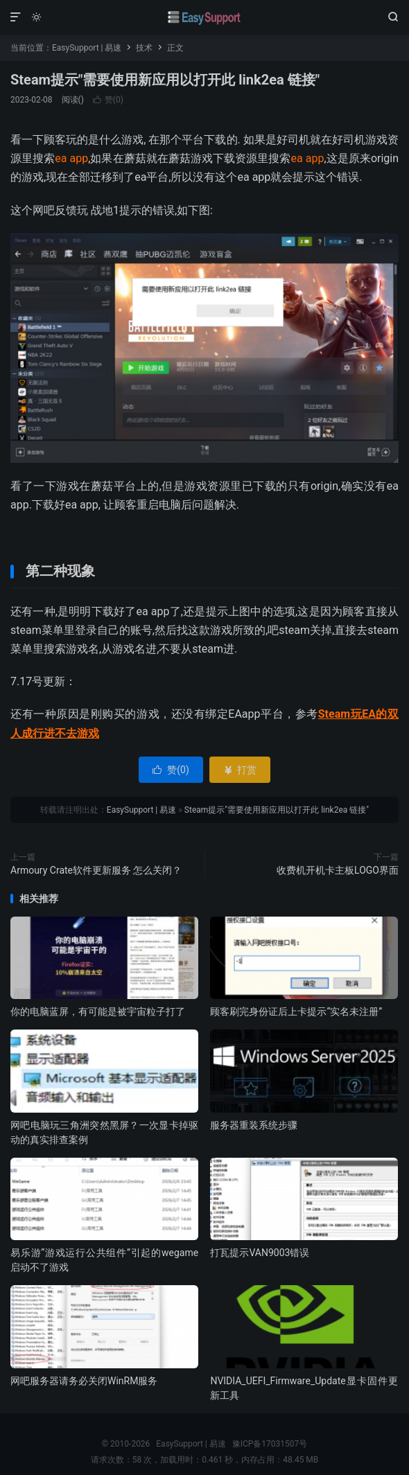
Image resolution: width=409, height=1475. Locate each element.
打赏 (239, 769)
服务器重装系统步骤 (253, 1125)
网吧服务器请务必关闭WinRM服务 (83, 1380)
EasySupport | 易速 (204, 17)
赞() (108, 100)
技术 (144, 48)
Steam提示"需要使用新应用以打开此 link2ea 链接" (165, 79)
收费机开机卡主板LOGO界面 (338, 870)
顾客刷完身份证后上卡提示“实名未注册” (296, 1011)
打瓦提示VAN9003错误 (259, 1252)
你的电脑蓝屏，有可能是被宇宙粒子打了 (97, 1011)
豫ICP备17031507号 (270, 1444)
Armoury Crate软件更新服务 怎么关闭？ (96, 870)
